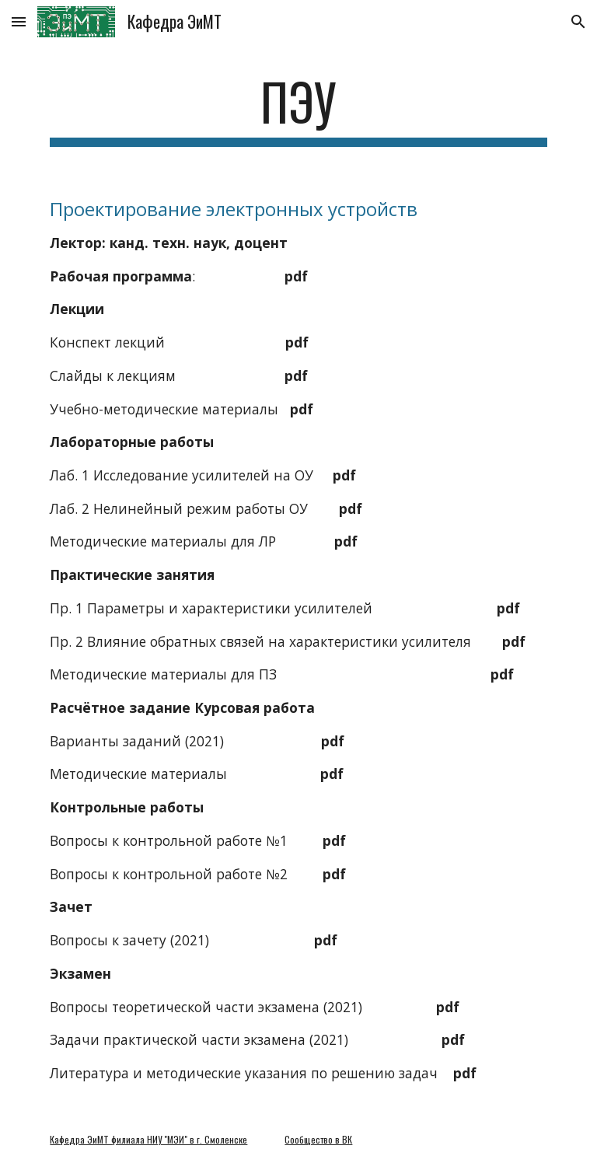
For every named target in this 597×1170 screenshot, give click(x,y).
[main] (298, 109)
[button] (18, 21)
